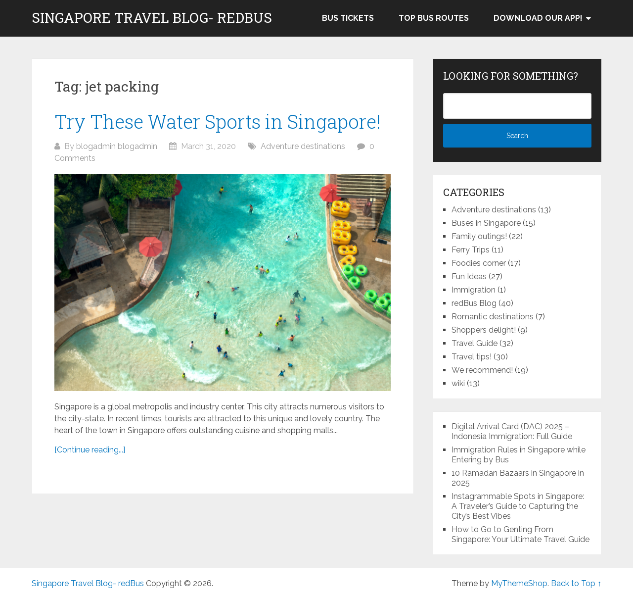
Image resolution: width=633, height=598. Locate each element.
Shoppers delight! (484, 330)
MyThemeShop (519, 583)
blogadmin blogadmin (116, 146)
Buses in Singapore (486, 223)
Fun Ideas (469, 276)
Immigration (474, 290)
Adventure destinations (303, 146)
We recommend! (482, 370)
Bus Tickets (348, 18)
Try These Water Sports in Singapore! (217, 121)
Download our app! (538, 18)
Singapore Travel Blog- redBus (152, 18)
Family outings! (479, 236)
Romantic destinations (493, 316)
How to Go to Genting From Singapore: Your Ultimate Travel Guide (520, 534)
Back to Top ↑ (576, 583)
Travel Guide (474, 343)
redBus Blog (474, 303)
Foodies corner (479, 263)
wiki (458, 383)
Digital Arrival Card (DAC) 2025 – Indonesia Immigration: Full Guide (512, 431)
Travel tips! (472, 356)
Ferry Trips (471, 249)
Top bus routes (434, 18)
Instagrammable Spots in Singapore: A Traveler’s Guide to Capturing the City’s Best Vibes (518, 506)
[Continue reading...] (89, 449)
